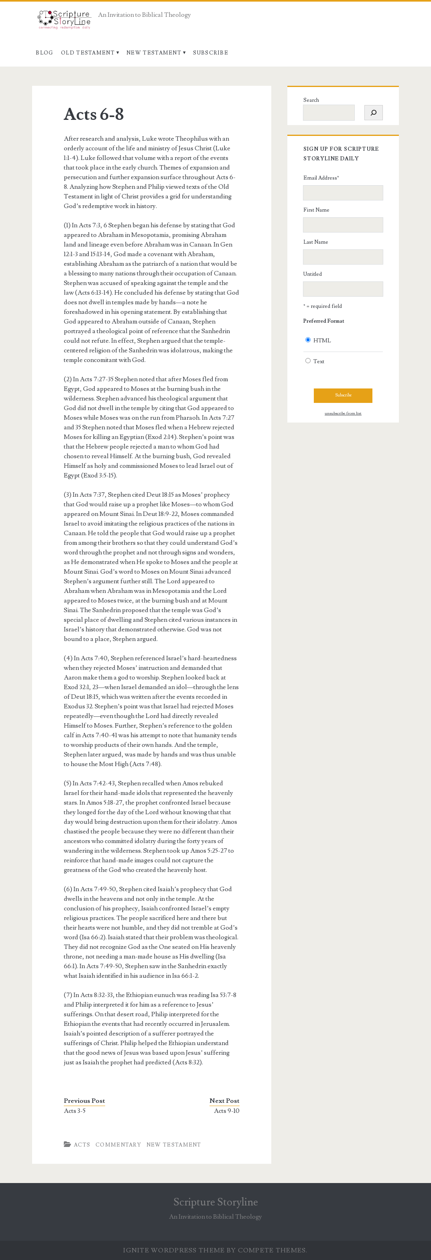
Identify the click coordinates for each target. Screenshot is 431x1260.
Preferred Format (323, 321)
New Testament (153, 53)
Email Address (321, 178)
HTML (322, 340)
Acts (82, 1145)
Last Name (315, 242)
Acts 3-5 (74, 1111)
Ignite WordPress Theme (174, 1250)
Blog (44, 53)
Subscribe (210, 53)
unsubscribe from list (343, 413)
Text (318, 361)
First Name (316, 210)
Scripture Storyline (215, 1202)
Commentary (118, 1145)
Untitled (312, 274)
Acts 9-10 (227, 1111)
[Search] (373, 112)
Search (311, 100)
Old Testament (88, 53)
